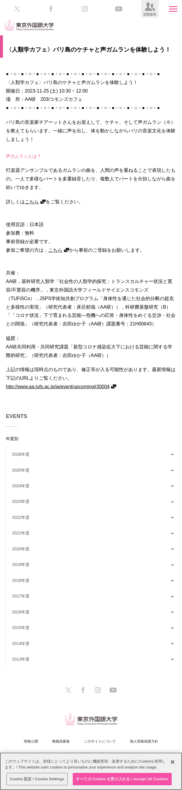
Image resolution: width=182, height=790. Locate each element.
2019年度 (20, 564)
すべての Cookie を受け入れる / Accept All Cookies (122, 779)
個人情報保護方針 (144, 741)
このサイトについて (100, 741)
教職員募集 (61, 741)
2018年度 (20, 580)
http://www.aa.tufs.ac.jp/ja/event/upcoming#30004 (58, 386)
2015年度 (20, 627)
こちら (32, 201)
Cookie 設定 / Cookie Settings (37, 779)
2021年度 (20, 533)
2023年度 (20, 501)
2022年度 (20, 517)
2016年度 (20, 612)
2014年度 (20, 643)
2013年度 (20, 659)
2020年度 (20, 549)
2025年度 (20, 470)
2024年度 (20, 485)
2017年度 (20, 596)
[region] (91, 771)
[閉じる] (172, 762)
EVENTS (16, 416)
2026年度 (20, 454)
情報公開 (31, 741)
